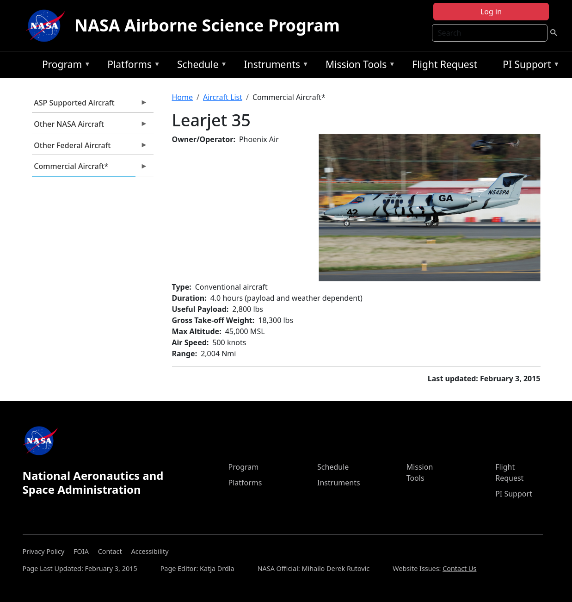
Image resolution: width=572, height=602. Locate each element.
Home (182, 97)
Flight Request (444, 64)
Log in (491, 11)
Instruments (274, 66)
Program (64, 66)
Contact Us (459, 568)
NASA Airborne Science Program (207, 25)
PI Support (529, 66)
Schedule (199, 66)
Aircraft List (222, 97)
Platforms (131, 66)
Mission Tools (358, 66)
